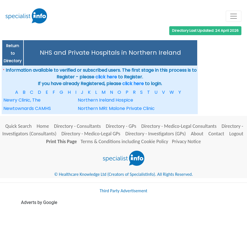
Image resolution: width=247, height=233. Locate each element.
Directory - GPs (121, 126)
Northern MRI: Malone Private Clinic (116, 108)
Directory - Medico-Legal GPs (91, 134)
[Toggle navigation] (233, 16)
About (197, 134)
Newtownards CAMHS (27, 108)
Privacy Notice (186, 141)
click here (106, 77)
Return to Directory (13, 53)
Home (43, 126)
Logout (236, 134)
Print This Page (61, 141)
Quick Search (18, 126)
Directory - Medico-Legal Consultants (179, 126)
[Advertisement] (123, 218)
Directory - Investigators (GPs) (155, 134)
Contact (216, 134)
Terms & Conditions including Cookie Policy (124, 141)
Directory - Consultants (77, 126)
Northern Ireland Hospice (105, 100)
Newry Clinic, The (22, 100)
